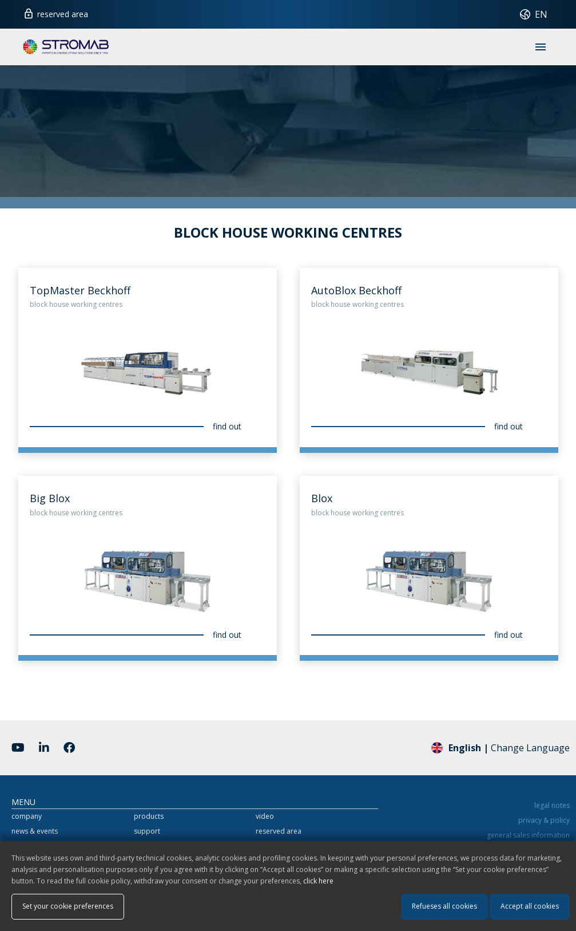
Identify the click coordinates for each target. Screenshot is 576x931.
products (149, 816)
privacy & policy (544, 820)
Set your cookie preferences (67, 906)
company (26, 816)
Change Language (500, 747)
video (265, 816)
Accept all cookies (529, 906)
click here (318, 881)
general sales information (528, 835)
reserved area (55, 12)
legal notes (552, 805)
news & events (34, 831)
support (147, 831)
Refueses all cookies (444, 906)
